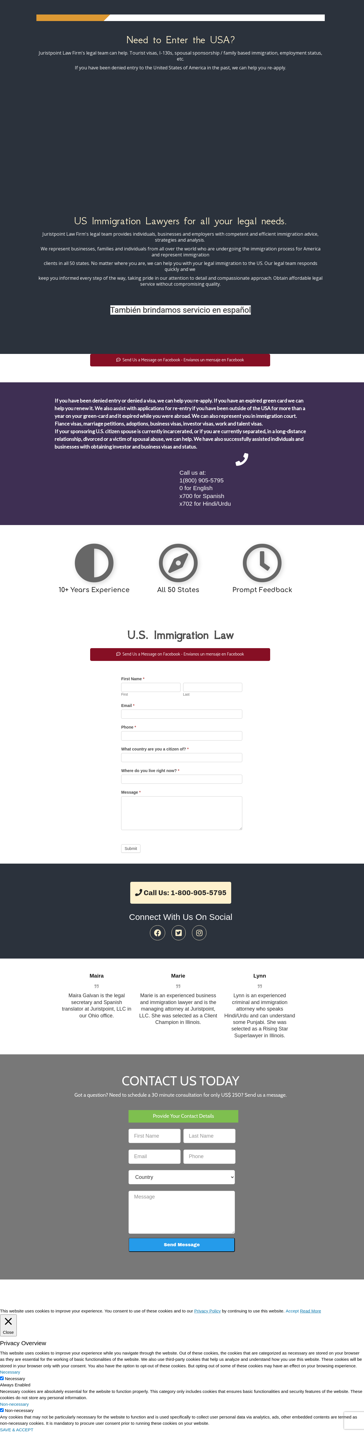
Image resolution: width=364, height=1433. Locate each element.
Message (131, 792)
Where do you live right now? (150, 770)
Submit (131, 848)
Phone (128, 727)
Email (128, 705)
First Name (132, 679)
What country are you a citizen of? (155, 749)
